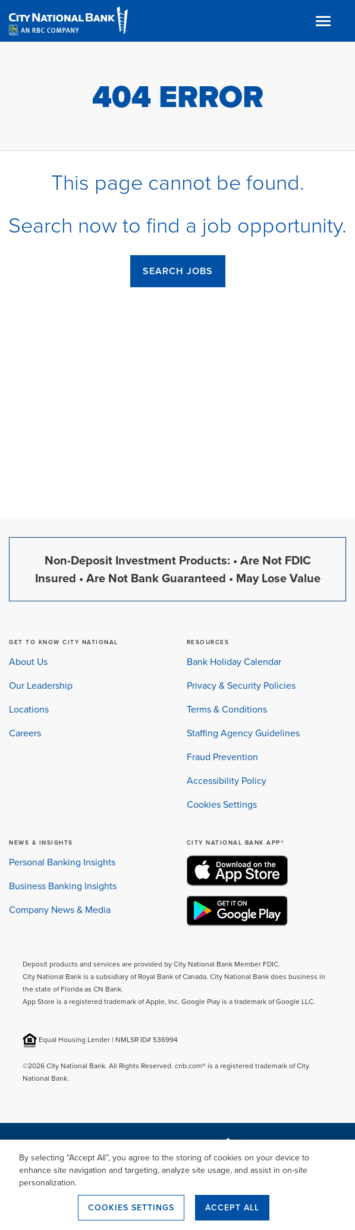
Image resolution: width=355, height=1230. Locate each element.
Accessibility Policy (226, 780)
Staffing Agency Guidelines (243, 733)
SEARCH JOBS (178, 271)
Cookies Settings (222, 804)
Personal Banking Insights (62, 862)
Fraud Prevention (222, 757)
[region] (177, 1185)
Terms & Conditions (227, 709)
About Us (28, 662)
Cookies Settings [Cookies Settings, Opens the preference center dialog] (131, 1207)
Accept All (232, 1207)
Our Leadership (41, 685)
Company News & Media (60, 910)
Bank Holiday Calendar (234, 662)
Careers (25, 733)
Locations (29, 709)
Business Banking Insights (63, 886)
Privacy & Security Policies (241, 685)
